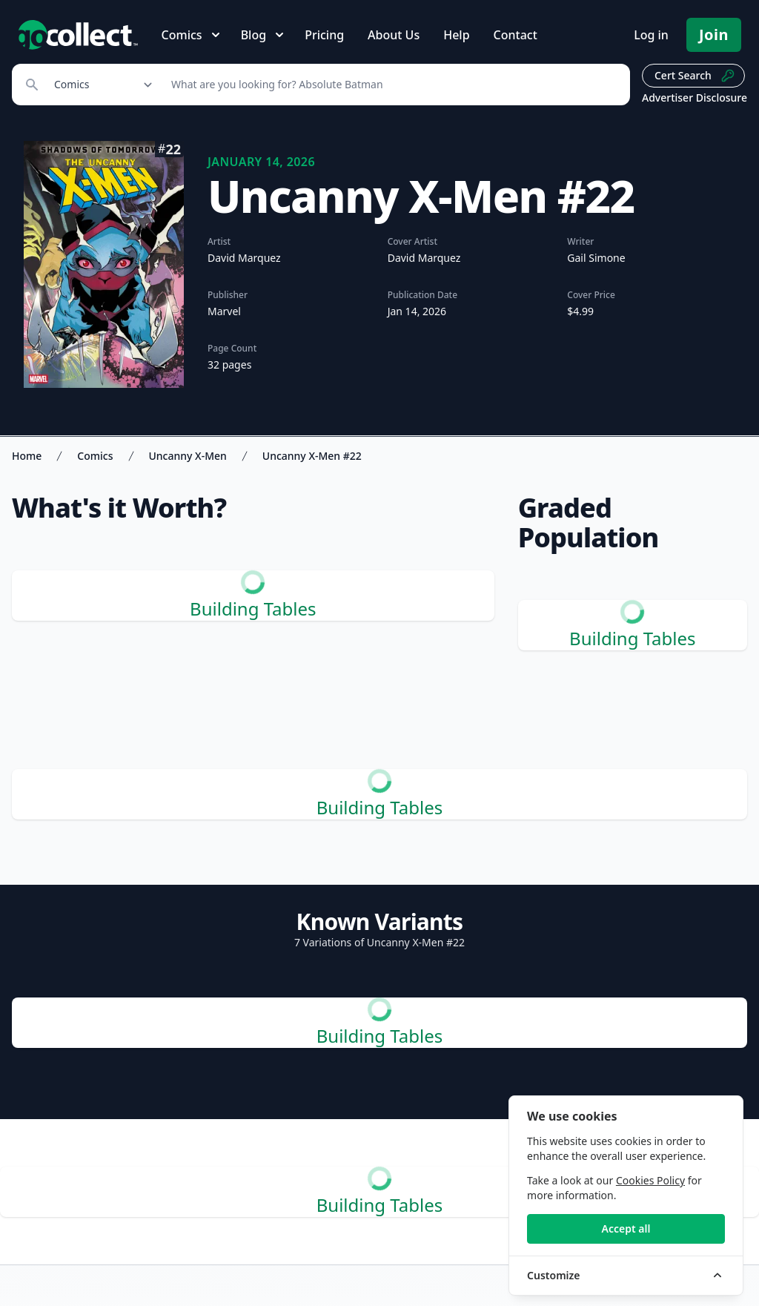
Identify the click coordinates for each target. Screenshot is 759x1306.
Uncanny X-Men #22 (312, 456)
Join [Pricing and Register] (714, 34)
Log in (651, 35)
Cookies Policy (650, 1180)
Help (456, 35)
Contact (515, 35)
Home (27, 456)
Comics (95, 456)
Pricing (324, 35)
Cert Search (694, 75)
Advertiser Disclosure (694, 97)
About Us (394, 35)
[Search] (392, 85)
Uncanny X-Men (188, 456)
